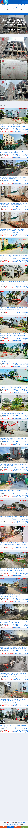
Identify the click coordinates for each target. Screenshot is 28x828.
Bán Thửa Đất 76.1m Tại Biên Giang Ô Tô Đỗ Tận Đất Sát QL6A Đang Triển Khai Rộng (13, 439)
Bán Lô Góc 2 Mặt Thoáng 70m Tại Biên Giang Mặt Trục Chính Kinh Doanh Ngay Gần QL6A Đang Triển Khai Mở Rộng (13, 334)
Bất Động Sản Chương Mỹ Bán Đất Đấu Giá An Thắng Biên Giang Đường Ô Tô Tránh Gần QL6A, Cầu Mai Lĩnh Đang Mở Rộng (13, 256)
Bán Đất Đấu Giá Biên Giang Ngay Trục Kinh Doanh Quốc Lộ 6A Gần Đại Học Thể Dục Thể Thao (13, 517)
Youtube (17, 826)
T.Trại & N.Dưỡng (16, 4)
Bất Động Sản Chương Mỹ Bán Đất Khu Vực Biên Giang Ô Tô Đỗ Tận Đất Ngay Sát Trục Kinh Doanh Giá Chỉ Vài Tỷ (13, 543)
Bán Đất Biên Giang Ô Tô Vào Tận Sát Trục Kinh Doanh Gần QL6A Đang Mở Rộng (14, 360)
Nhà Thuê (12, 7)
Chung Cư (6, 7)
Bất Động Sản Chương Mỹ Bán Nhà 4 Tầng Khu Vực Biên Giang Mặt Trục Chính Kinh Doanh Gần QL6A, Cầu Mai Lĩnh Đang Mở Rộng (14, 386)
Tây (23, 343)
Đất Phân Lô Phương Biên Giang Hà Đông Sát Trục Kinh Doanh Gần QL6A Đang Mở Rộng (13, 178)
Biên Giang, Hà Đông (14, 29)
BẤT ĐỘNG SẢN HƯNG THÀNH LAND (12, 824)
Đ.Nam (23, 213)
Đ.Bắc (24, 108)
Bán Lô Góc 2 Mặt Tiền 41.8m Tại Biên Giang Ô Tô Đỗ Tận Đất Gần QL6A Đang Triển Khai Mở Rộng (13, 308)
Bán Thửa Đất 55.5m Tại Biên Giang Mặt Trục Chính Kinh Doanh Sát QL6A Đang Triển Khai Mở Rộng (13, 595)
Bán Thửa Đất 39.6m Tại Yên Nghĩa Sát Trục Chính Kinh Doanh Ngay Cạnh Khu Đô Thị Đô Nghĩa (13, 674)
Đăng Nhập (25, 1)
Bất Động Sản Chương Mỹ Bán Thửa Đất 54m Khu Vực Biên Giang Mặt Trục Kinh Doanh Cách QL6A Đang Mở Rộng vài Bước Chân (14, 125)
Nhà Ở (3, 4)
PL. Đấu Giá (8, 4)
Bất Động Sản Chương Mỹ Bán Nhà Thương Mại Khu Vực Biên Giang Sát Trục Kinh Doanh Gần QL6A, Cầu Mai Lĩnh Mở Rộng (13, 282)
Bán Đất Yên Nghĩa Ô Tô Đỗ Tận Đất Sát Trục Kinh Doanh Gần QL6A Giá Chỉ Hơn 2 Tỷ (13, 465)
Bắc (23, 134)
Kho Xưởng (23, 4)
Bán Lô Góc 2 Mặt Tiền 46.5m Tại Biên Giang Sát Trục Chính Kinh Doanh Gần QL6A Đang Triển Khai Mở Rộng (12, 569)
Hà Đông (2, 108)
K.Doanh (20, 108)
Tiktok (10, 826)
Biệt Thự (17, 7)
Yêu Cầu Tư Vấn (22, 14)
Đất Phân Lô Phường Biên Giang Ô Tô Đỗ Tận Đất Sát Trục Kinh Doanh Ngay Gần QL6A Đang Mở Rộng (13, 621)
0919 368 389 (21, 822)
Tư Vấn (15, 128)
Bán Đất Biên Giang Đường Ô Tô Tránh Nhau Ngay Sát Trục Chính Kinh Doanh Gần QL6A (14, 491)
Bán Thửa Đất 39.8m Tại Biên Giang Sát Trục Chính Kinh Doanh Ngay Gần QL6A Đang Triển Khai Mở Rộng (13, 412)
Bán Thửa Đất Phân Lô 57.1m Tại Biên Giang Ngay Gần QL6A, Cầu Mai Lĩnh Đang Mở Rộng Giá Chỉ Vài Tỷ (12, 230)
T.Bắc (24, 239)
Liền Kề (22, 7)
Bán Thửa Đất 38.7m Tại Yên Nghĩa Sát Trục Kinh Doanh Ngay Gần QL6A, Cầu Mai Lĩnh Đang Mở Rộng (13, 700)
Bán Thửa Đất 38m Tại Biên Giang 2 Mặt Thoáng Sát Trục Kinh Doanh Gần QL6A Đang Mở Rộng (13, 151)
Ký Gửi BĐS (4, 14)
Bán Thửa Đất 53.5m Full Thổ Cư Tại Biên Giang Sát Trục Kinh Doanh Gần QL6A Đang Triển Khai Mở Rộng (13, 204)
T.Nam (23, 291)
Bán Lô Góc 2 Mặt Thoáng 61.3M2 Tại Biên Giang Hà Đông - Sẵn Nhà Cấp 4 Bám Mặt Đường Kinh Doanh (13, 726)
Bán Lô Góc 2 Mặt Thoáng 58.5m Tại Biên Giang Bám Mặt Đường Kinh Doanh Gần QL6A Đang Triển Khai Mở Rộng (13, 648)
